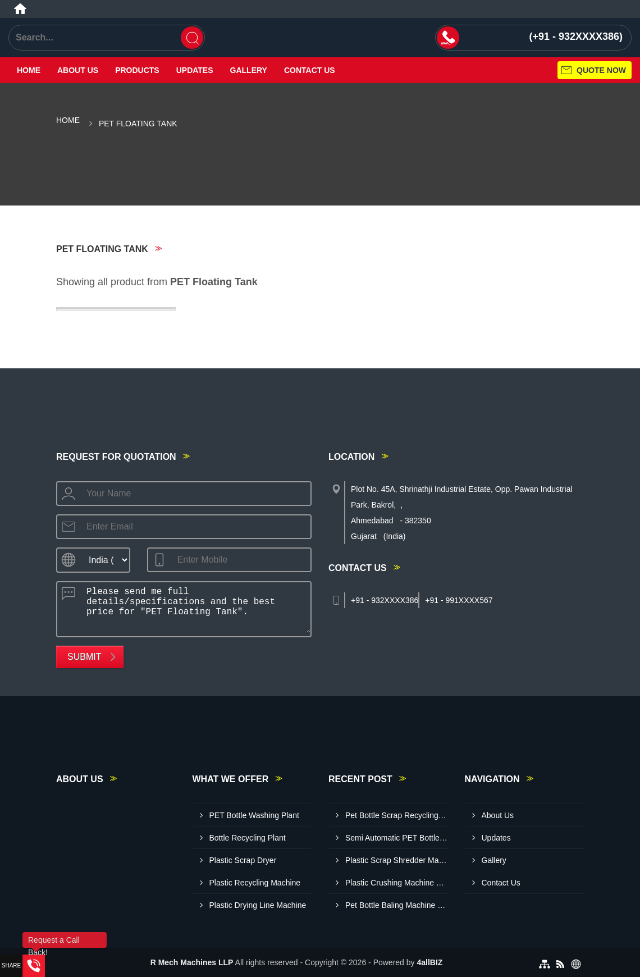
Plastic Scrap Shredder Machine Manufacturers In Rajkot (396, 860)
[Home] (20, 9)
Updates (194, 70)
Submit (84, 656)
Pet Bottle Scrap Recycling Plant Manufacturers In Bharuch (396, 815)
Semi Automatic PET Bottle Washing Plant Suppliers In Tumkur (396, 837)
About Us (77, 70)
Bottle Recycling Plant (247, 837)
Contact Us (309, 70)
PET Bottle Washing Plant (254, 815)
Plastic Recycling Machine (255, 882)
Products (137, 70)
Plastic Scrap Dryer (243, 860)
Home (28, 70)
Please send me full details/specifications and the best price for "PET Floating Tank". (195, 607)
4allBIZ (429, 962)
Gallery (248, 70)
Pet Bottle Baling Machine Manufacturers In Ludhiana (396, 905)
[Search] (192, 37)
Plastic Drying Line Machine (258, 905)
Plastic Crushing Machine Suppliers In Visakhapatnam (396, 882)
